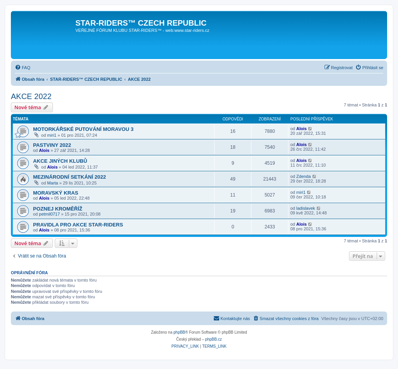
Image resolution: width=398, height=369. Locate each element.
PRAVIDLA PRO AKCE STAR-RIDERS (78, 225)
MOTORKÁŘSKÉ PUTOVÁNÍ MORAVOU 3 (83, 129)
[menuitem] (22, 67)
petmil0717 (49, 214)
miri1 (51, 135)
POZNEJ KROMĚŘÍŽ (57, 209)
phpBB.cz (213, 339)
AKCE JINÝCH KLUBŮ (60, 161)
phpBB (179, 332)
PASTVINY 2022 (52, 145)
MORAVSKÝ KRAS (55, 193)
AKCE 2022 (31, 96)
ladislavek (305, 208)
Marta (52, 183)
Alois (301, 128)
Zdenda (303, 176)
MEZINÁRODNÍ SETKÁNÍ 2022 (69, 177)
